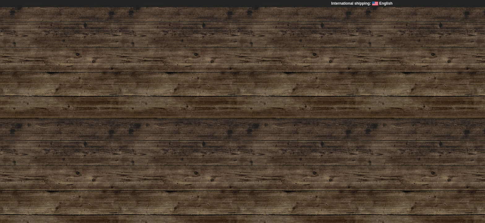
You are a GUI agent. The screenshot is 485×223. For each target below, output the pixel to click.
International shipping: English (362, 3)
